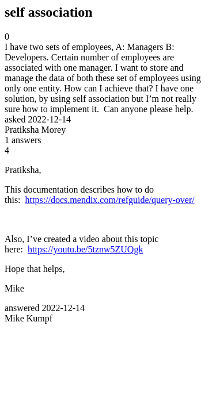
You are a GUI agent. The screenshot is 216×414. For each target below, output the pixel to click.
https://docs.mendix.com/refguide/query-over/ (110, 200)
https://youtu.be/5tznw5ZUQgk (85, 249)
